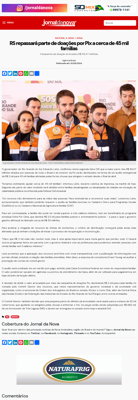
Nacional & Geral (64, 38)
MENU (10, 22)
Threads (79, 333)
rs (7, 317)
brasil (15, 317)
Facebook (50, 333)
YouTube (95, 333)
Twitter (35, 333)
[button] (4, 23)
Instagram (67, 333)
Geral (79, 38)
